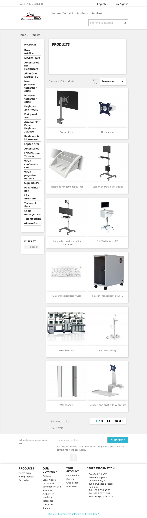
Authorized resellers (48, 495)
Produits (82, 13)
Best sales (24, 480)
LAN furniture (30, 197)
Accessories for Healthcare (31, 66)
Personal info (73, 475)
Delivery (47, 476)
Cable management (32, 212)
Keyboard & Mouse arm (31, 138)
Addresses (71, 486)
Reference (48, 500)
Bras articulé (66, 132)
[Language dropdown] (103, 4)
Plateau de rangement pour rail (67, 186)
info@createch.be (104, 496)
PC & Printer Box (32, 189)
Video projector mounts (30, 175)
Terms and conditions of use (52, 485)
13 (108, 421)
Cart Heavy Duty (107, 350)
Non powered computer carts (30, 86)
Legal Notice (49, 479)
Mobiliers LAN (66, 350)
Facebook (73, 457)
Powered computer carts (30, 99)
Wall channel (67, 404)
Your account (72, 469)
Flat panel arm (30, 116)
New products (26, 476)
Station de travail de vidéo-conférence (66, 243)
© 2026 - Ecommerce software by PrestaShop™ (73, 513)
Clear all (31, 246)
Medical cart (32, 58)
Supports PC (31, 183)
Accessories (31, 148)
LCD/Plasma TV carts (32, 155)
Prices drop (25, 472)
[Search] (108, 22)
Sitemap (47, 508)
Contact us (48, 504)
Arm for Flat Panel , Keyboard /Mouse (32, 126)
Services (97, 13)
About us (47, 490)
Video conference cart (31, 164)
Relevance (113, 81)
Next (120, 421)
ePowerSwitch (32, 223)
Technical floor (30, 205)
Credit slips (72, 482)
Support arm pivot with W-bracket (108, 404)
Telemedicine (32, 218)
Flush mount (107, 132)
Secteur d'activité (62, 13)
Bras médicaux (30, 52)
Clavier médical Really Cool (66, 295)
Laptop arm (31, 144)
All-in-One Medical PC (31, 75)
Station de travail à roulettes (108, 186)
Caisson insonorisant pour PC (107, 295)
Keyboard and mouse (31, 108)
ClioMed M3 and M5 (107, 241)
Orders (70, 478)
